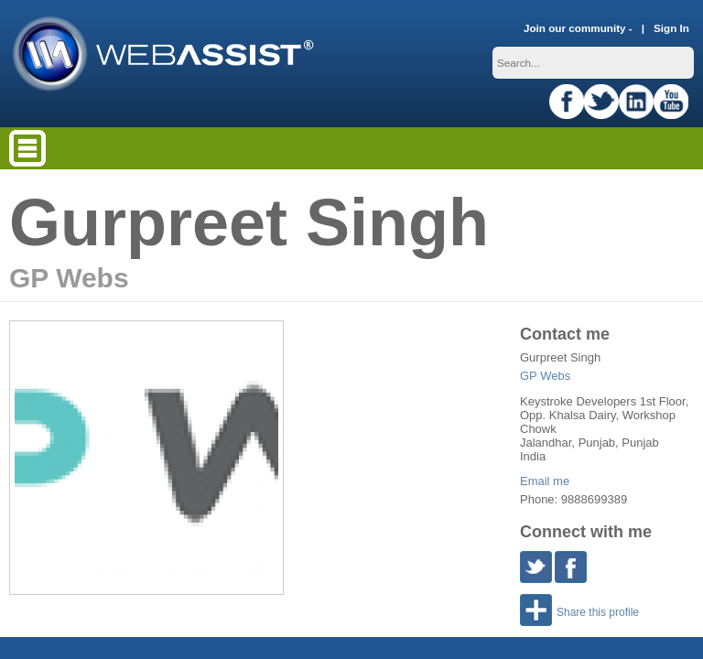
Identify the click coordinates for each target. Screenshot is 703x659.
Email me (544, 481)
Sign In (671, 28)
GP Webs (545, 376)
